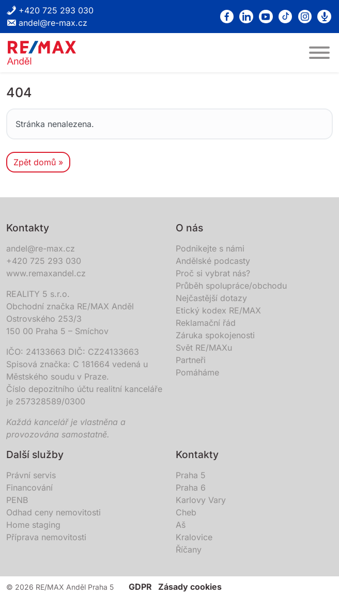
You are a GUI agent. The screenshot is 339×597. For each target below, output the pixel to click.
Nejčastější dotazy (211, 298)
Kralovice (194, 537)
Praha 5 (191, 475)
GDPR (140, 587)
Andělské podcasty (213, 261)
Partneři (191, 360)
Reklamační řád (206, 323)
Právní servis (31, 475)
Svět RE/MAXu (204, 347)
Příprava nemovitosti (46, 537)
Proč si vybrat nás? (213, 273)
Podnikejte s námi (210, 248)
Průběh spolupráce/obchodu (231, 285)
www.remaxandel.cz (46, 273)
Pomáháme (197, 372)
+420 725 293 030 (50, 10)
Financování (29, 487)
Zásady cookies (190, 587)
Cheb (186, 512)
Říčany (189, 549)
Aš (181, 525)
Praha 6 (191, 487)
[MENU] (319, 52)
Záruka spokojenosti (215, 335)
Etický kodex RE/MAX (218, 310)
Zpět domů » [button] (38, 162)
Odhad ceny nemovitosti (53, 512)
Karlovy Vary (201, 500)
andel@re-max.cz (46, 23)
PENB (17, 500)
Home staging (33, 525)
